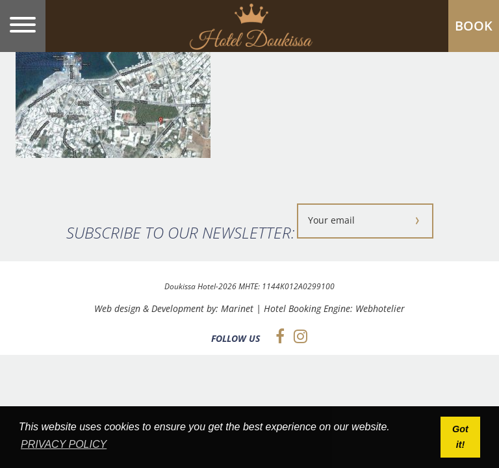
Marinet (237, 308)
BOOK (474, 25)
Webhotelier (380, 308)
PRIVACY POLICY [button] (64, 444)
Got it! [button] (460, 437)
